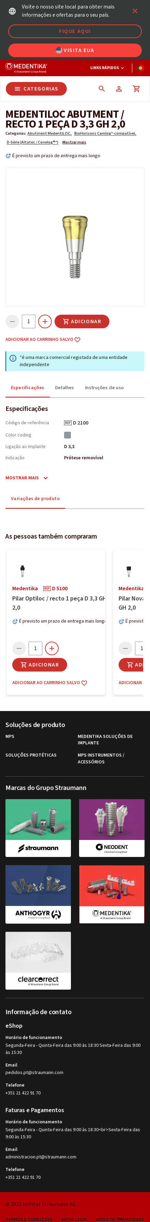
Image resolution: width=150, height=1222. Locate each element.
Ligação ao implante (25, 446)
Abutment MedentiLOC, (50, 133)
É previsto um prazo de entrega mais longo (56, 155)
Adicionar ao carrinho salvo (43, 339)
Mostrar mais (74, 142)
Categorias (36, 89)
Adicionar (82, 321)
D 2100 (83, 423)
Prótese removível (83, 458)
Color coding (18, 435)
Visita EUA (75, 50)
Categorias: (15, 133)
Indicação (15, 458)
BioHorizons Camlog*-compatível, (105, 133)
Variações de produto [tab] (35, 498)
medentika (25, 1114)
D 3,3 (69, 446)
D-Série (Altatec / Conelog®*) (32, 142)
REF (68, 422)
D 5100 (62, 1114)
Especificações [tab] (27, 387)
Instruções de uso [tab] (104, 387)
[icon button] (135, 11)
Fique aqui (75, 31)
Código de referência (27, 422)
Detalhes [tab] (64, 387)
